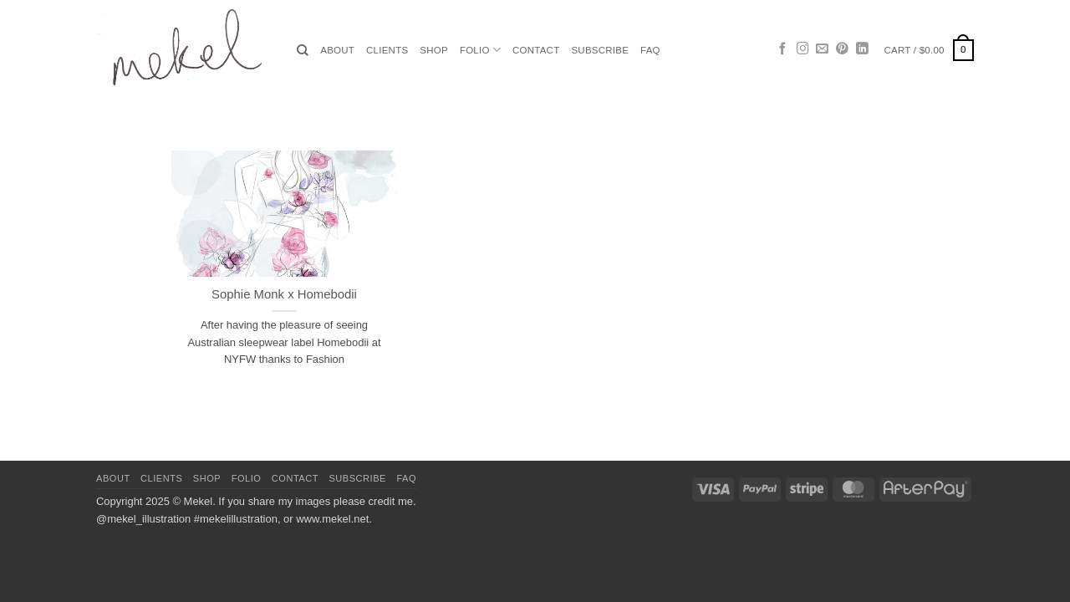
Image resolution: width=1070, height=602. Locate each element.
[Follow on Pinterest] (842, 49)
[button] (929, 50)
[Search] (302, 50)
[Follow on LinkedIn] (862, 49)
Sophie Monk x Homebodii (284, 294)
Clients (387, 50)
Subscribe (600, 50)
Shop (434, 50)
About (337, 50)
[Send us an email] (822, 49)
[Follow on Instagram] (803, 49)
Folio (480, 50)
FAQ (650, 50)
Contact (535, 50)
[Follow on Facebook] (783, 49)
